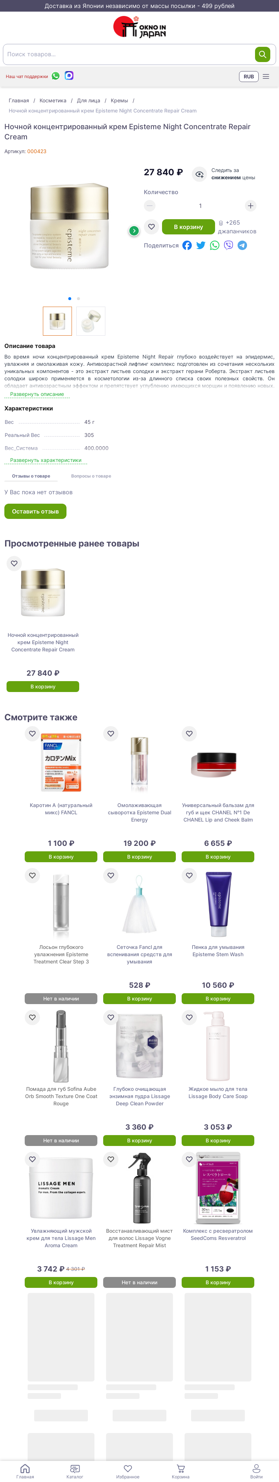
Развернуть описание (37, 394)
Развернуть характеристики (45, 460)
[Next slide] (134, 230)
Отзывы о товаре (31, 476)
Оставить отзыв (35, 511)
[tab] (69, 298)
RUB (249, 76)
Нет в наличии (61, 998)
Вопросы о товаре (91, 476)
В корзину (188, 226)
